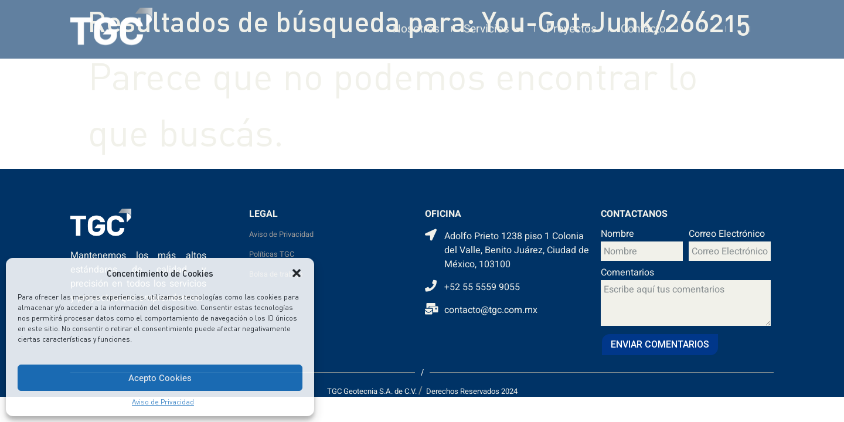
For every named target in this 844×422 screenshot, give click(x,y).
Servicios (493, 23)
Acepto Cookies (160, 378)
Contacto (643, 24)
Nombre (617, 235)
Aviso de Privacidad (163, 401)
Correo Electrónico (727, 235)
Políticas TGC (271, 254)
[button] (296, 273)
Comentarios (627, 274)
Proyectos (571, 24)
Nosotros (416, 24)
